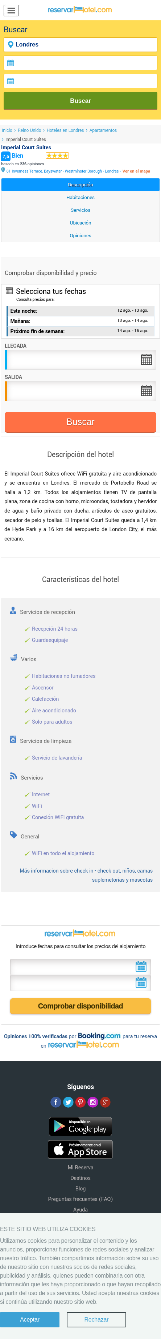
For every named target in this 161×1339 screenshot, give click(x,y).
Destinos (80, 1178)
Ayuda (80, 1210)
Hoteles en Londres (65, 130)
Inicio (7, 130)
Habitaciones (80, 197)
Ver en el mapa (136, 171)
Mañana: (20, 321)
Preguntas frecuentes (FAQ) (80, 1199)
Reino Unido (29, 130)
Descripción (80, 184)
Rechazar (96, 1319)
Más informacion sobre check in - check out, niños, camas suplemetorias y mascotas (86, 875)
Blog (80, 1189)
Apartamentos (103, 130)
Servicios (80, 210)
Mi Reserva (81, 1168)
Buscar (80, 100)
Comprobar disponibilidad (80, 1006)
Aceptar (30, 1319)
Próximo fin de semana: (38, 331)
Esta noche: (24, 311)
